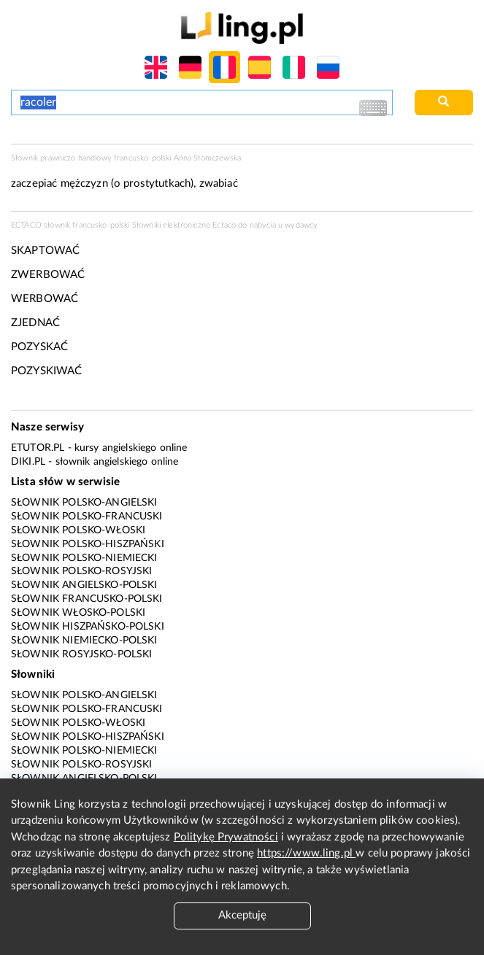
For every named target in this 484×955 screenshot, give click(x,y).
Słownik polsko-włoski (78, 530)
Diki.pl (28, 462)
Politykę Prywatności (226, 837)
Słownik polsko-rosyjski (81, 571)
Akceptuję (242, 915)
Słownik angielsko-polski (84, 585)
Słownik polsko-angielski (84, 503)
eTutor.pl (37, 448)
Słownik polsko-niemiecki (84, 558)
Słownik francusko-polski (87, 599)
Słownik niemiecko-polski (84, 640)
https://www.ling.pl (306, 853)
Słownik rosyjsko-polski (81, 654)
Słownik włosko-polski (78, 613)
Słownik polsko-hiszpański (87, 544)
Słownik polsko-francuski (87, 516)
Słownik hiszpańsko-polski (87, 627)
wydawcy (301, 225)
